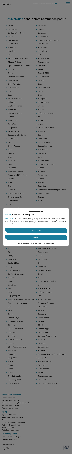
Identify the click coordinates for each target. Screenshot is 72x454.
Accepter (36, 237)
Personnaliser (36, 230)
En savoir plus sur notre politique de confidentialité (36, 244)
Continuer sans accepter (36, 211)
